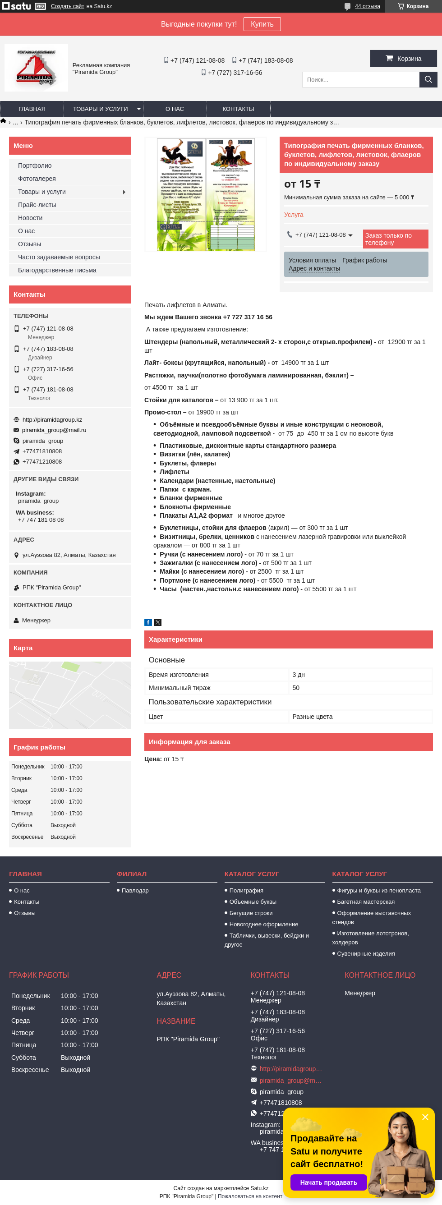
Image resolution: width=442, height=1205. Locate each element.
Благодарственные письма (57, 270)
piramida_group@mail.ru (54, 430)
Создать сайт (67, 6)
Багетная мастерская (366, 901)
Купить (262, 24)
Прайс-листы (37, 204)
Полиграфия (246, 890)
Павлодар (135, 890)
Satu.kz (259, 1188)
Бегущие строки (251, 913)
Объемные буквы (253, 901)
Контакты (238, 109)
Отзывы (29, 244)
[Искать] (428, 79)
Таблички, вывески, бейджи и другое (267, 940)
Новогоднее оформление (264, 924)
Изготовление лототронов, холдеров (370, 938)
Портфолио (35, 165)
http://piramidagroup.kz (52, 419)
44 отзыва (367, 6)
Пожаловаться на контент (250, 1196)
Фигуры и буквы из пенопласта (379, 890)
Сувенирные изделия (366, 953)
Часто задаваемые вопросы (59, 257)
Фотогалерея (37, 178)
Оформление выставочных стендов (371, 917)
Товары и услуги (100, 109)
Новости (30, 217)
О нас (175, 109)
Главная (32, 109)
